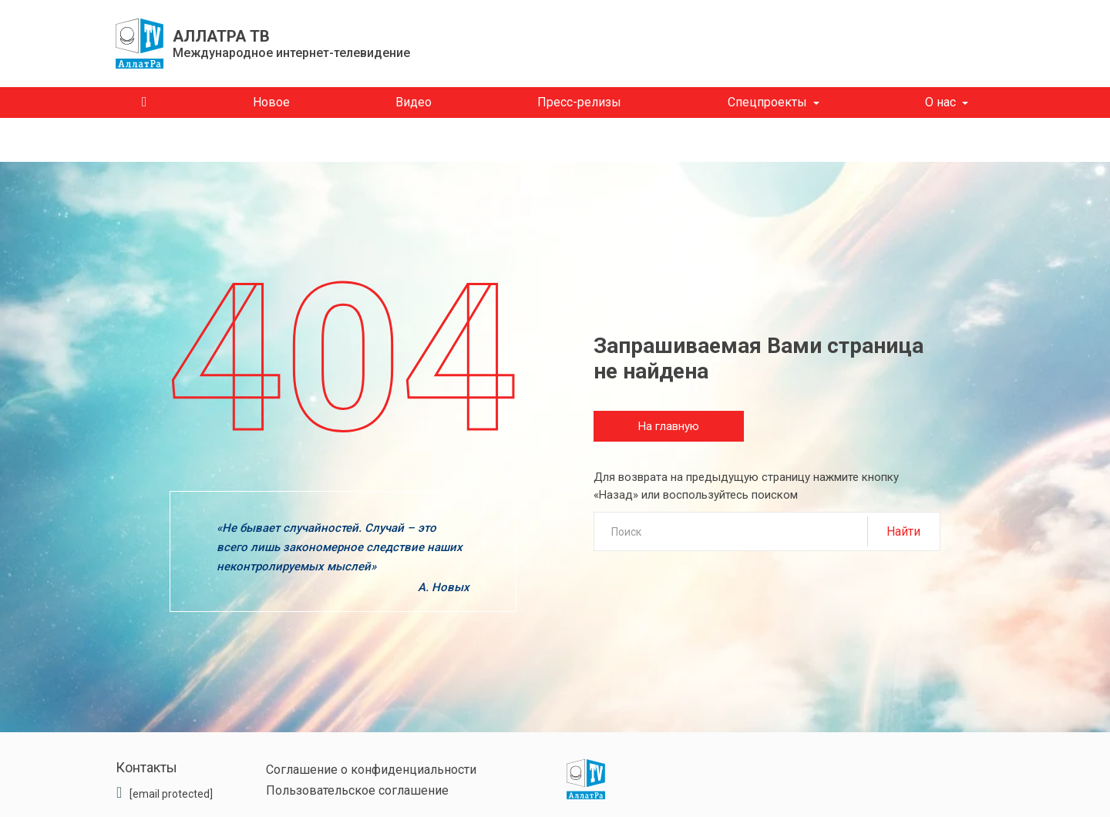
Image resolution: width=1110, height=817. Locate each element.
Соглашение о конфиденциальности (371, 769)
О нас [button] (940, 102)
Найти (903, 531)
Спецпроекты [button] (767, 102)
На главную (668, 426)
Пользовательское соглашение (357, 790)
